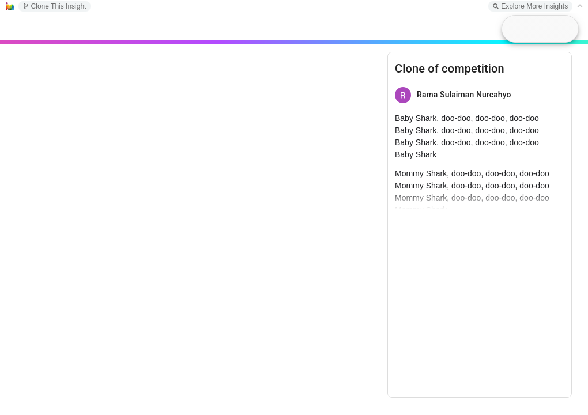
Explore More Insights (530, 6)
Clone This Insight (54, 6)
